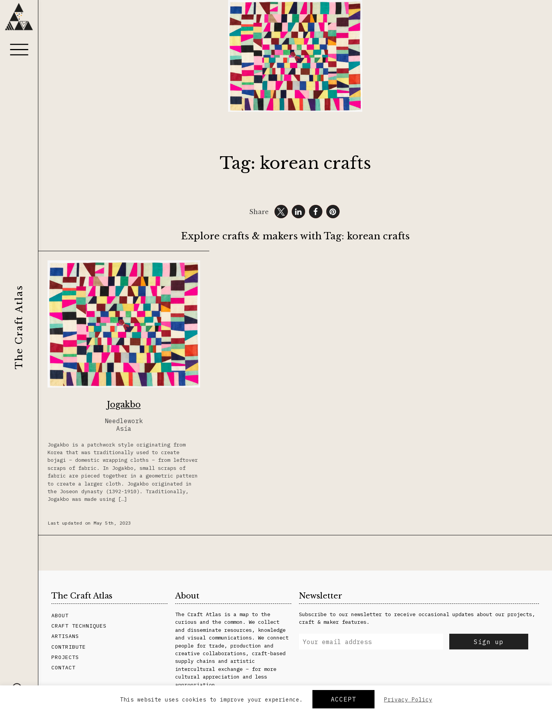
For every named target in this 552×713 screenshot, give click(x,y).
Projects (65, 657)
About (60, 615)
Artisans (65, 636)
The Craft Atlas (19, 327)
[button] (281, 211)
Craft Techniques (79, 625)
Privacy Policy (408, 699)
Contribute (68, 646)
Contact (63, 667)
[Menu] (19, 49)
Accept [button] (343, 699)
